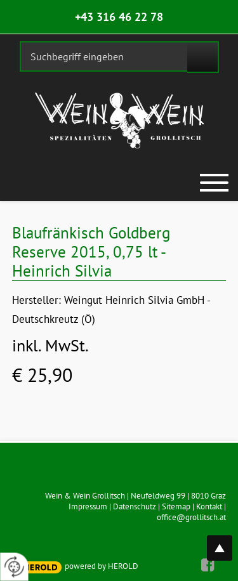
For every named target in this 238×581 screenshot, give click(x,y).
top (226, 540)
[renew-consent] (14, 566)
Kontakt (209, 506)
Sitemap (176, 506)
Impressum (88, 506)
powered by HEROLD (101, 566)
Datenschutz (134, 506)
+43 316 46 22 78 (119, 17)
